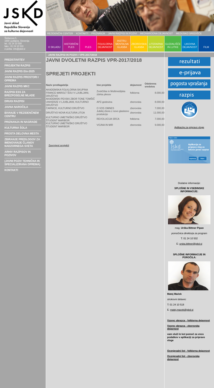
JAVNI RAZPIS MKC (16, 86)
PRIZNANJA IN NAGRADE (20, 122)
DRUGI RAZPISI (14, 101)
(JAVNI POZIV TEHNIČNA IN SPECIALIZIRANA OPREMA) (22, 162)
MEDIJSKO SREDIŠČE (189, 33)
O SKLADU (54, 47)
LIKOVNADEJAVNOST (190, 45)
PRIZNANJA (98, 33)
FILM (206, 47)
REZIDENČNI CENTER (60, 33)
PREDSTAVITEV (14, 59)
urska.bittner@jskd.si (190, 243)
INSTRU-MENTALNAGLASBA (122, 43)
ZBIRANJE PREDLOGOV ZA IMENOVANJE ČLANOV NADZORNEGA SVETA (22, 143)
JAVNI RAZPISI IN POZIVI (122, 33)
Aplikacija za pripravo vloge (189, 127)
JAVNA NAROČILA (16, 107)
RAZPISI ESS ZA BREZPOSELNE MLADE (19, 94)
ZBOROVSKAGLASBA (138, 45)
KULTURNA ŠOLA (15, 127)
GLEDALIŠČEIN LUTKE (173, 45)
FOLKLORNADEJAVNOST (105, 45)
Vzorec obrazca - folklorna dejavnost (188, 320)
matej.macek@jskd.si (181, 309)
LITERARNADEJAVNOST (156, 45)
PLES (88, 47)
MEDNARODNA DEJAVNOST (156, 33)
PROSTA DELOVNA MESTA (21, 133)
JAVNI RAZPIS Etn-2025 (19, 71)
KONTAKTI (82, 33)
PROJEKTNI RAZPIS (17, 65)
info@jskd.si (19, 49)
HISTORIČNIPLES (71, 45)
